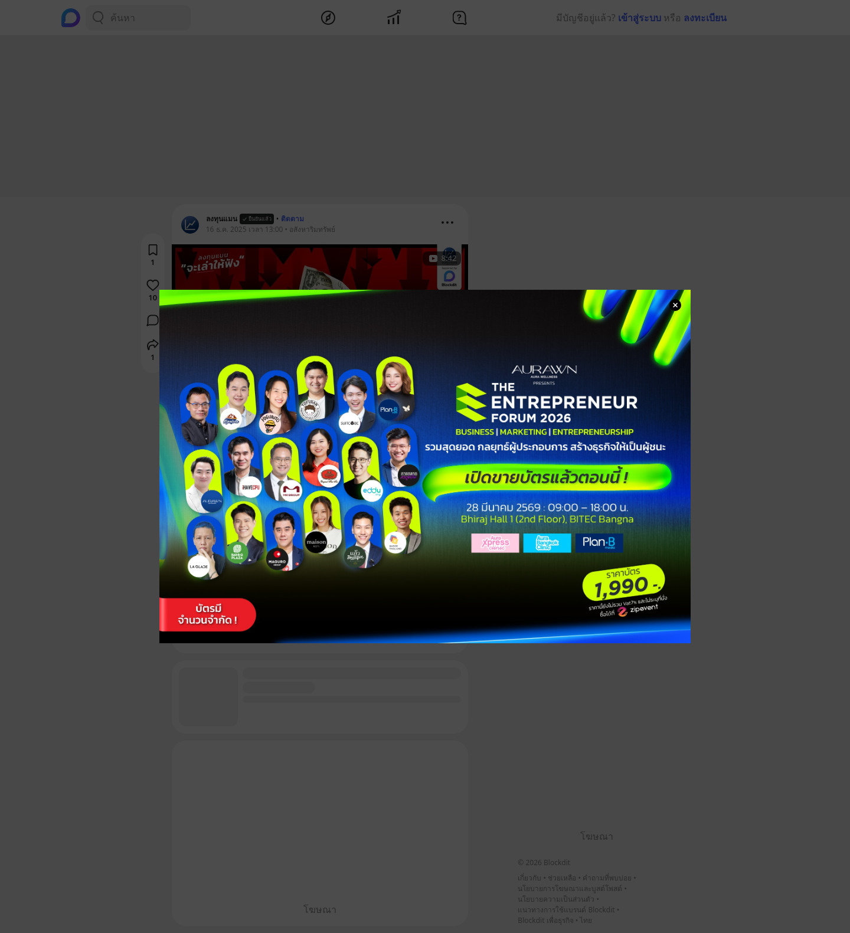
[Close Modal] (675, 305)
